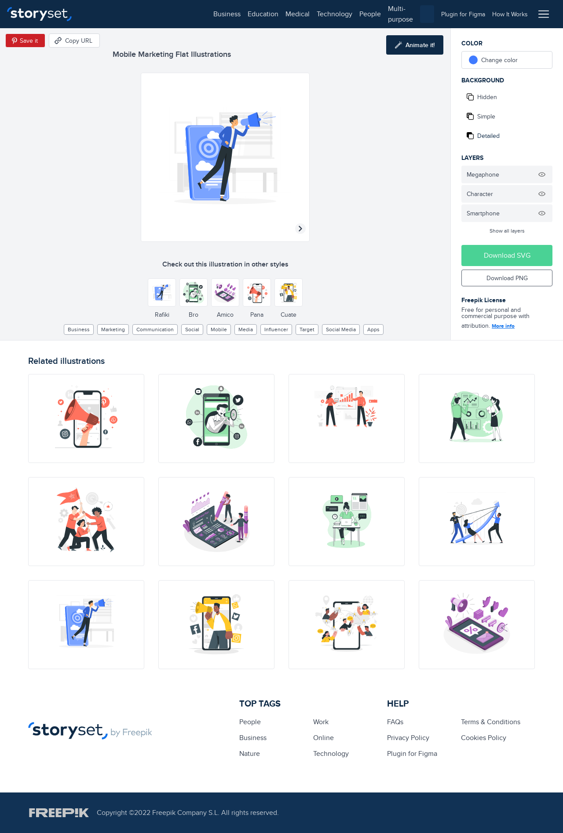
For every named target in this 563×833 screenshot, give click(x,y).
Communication (155, 329)
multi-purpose (281, 14)
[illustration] (86, 418)
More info (503, 325)
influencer (276, 329)
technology (207, 14)
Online (323, 738)
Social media (341, 329)
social (192, 329)
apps (373, 329)
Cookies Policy (483, 738)
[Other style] (162, 292)
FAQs (395, 722)
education (135, 14)
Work (321, 722)
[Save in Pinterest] (25, 40)
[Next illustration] (300, 228)
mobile (219, 329)
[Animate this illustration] (414, 45)
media (245, 329)
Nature (249, 753)
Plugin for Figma (412, 753)
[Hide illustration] (542, 174)
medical (170, 14)
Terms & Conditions (490, 722)
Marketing (113, 329)
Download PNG (507, 278)
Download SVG (507, 255)
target (307, 329)
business (99, 14)
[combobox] (372, 14)
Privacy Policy (408, 738)
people (242, 14)
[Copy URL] (74, 40)
